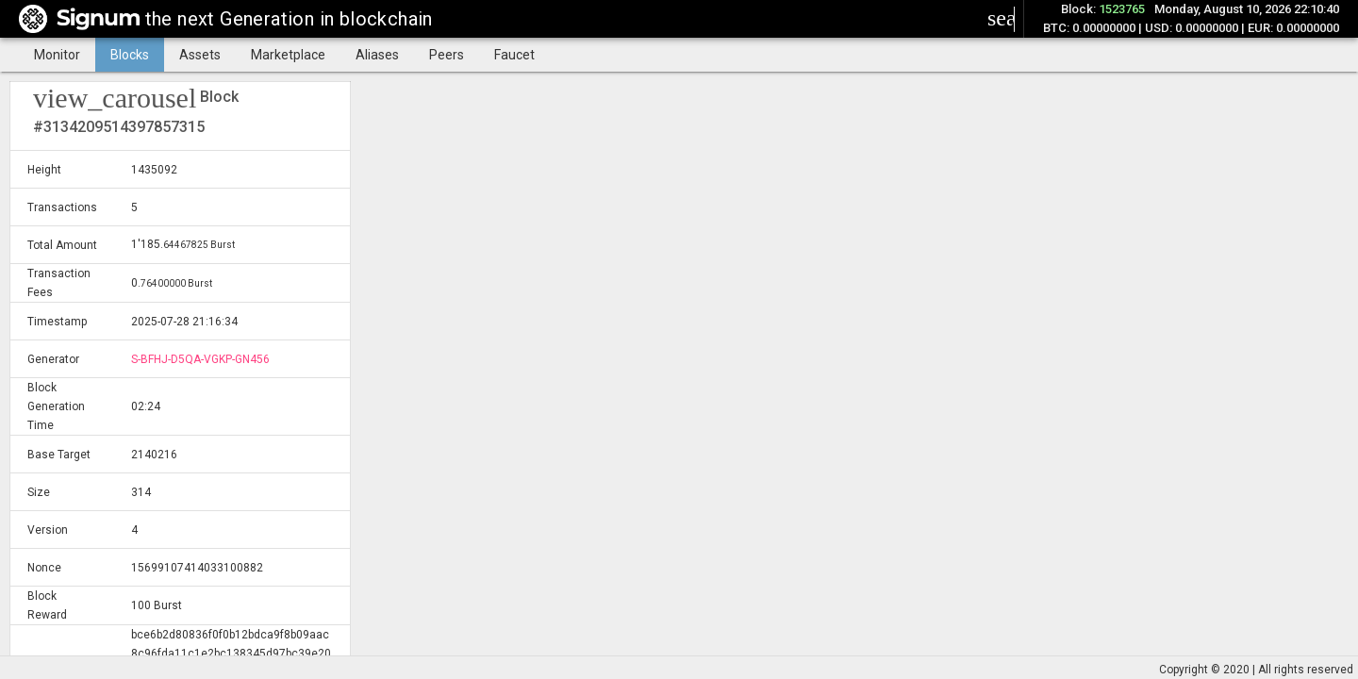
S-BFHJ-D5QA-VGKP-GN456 (200, 359)
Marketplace (288, 55)
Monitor (57, 55)
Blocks (129, 55)
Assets (200, 55)
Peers (446, 55)
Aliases (377, 55)
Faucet (514, 55)
